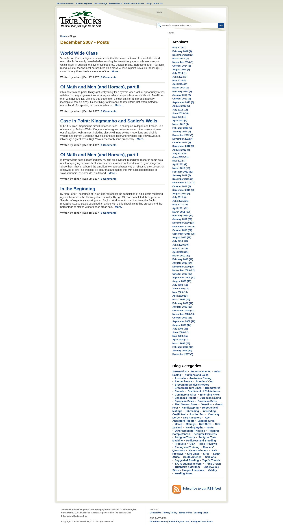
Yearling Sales (183, 473)
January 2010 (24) (182, 263)
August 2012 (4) (181, 149)
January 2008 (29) (182, 350)
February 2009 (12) (182, 303)
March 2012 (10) (181, 168)
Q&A (192, 443)
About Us (158, 3)
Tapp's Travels (211, 460)
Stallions (210, 457)
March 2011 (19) (181, 212)
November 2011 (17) (183, 182)
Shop (148, 3)
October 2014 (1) (181, 65)
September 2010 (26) (183, 233)
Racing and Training (187, 447)
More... (116, 71)
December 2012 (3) (182, 135)
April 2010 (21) (180, 252)
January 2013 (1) (181, 131)
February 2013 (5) (182, 128)
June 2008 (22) (180, 332)
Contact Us (155, 512)
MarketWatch (115, 3)
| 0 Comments (107, 77)
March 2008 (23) (181, 343)
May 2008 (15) (180, 336)
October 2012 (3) (181, 142)
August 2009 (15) (181, 281)
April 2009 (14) (180, 295)
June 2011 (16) (180, 200)
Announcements (200, 371)
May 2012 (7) (179, 160)
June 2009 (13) (180, 288)
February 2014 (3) (182, 91)
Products (180, 443)
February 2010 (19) (182, 259)
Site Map (198, 512)
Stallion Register (83, 3)
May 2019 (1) (179, 47)
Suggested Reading (187, 460)
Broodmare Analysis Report (192, 384)
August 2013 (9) (181, 106)
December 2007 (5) (182, 354)
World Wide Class (79, 53)
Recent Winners (198, 450)
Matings (190, 424)
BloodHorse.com (65, 3)
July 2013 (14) (180, 109)
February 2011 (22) (182, 215)
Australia (180, 378)
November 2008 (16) (183, 314)
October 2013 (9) (181, 98)
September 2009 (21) (183, 277)
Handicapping (190, 407)
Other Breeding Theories (190, 430)
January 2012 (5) (181, 175)
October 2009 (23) (182, 274)
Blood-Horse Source (134, 3)
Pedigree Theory (185, 437)
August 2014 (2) (181, 69)
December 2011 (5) (182, 179)
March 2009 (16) (181, 299)
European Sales (184, 401)
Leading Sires (206, 420)
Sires (206, 453)
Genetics (206, 404)
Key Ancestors (192, 417)
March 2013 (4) (180, 124)
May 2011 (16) (180, 204)
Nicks (210, 427)
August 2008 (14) (181, 325)
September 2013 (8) (183, 102)
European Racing (210, 397)
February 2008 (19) (182, 347)
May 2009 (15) (180, 292)
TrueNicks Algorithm (187, 467)
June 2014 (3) (179, 76)
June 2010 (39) (180, 244)
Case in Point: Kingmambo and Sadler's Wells (108, 120)
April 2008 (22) (180, 339)
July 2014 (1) (179, 73)
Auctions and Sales (196, 374)
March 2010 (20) (181, 255)
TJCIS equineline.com (188, 463)
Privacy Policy (170, 512)
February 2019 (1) (182, 51)
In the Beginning (77, 188)
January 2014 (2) (181, 95)
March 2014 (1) (180, 87)
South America (192, 457)
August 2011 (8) (181, 193)
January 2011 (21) (182, 219)
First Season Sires (186, 404)
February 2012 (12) (182, 171)
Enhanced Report (185, 397)
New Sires (205, 424)
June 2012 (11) (180, 157)
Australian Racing (200, 378)
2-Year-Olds (179, 371)
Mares (178, 424)
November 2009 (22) (183, 270)
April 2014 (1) (179, 84)
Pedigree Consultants (202, 521)
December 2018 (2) (182, 55)
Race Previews (208, 443)
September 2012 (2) (183, 146)
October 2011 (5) (181, 186)
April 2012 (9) (179, 164)
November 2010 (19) (183, 226)
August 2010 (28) (181, 237)
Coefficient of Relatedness (204, 391)
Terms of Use (185, 512)
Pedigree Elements (205, 434)
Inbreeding (192, 411)
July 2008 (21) (180, 328)
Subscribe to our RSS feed (201, 488)
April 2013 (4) (179, 120)
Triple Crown (213, 463)
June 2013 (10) (180, 113)
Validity (212, 470)
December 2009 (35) (183, 266)
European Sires (207, 401)
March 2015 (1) (180, 58)
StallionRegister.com (178, 521)
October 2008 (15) (182, 317)
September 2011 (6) (183, 190)
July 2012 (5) (179, 153)
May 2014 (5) (179, 80)
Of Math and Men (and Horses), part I (99, 154)
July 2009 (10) (180, 285)
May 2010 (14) (180, 248)
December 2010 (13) (183, 222)
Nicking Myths (194, 427)
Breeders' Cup (204, 381)
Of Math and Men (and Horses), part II (99, 86)
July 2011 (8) (179, 197)
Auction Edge (100, 3)
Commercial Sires (186, 394)
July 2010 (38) (180, 241)
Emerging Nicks (210, 394)
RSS (206, 512)
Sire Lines (193, 453)
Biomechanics (183, 381)
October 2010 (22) (182, 230)
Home (80, 19)
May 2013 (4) (179, 117)
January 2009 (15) (182, 306)
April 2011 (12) (180, 208)
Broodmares (212, 387)
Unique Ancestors (193, 470)
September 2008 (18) (183, 321)
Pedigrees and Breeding (201, 440)
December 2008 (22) (183, 310)
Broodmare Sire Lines (188, 387)
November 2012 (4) (182, 138)
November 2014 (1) (182, 62)
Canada (179, 391)
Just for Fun (196, 414)
